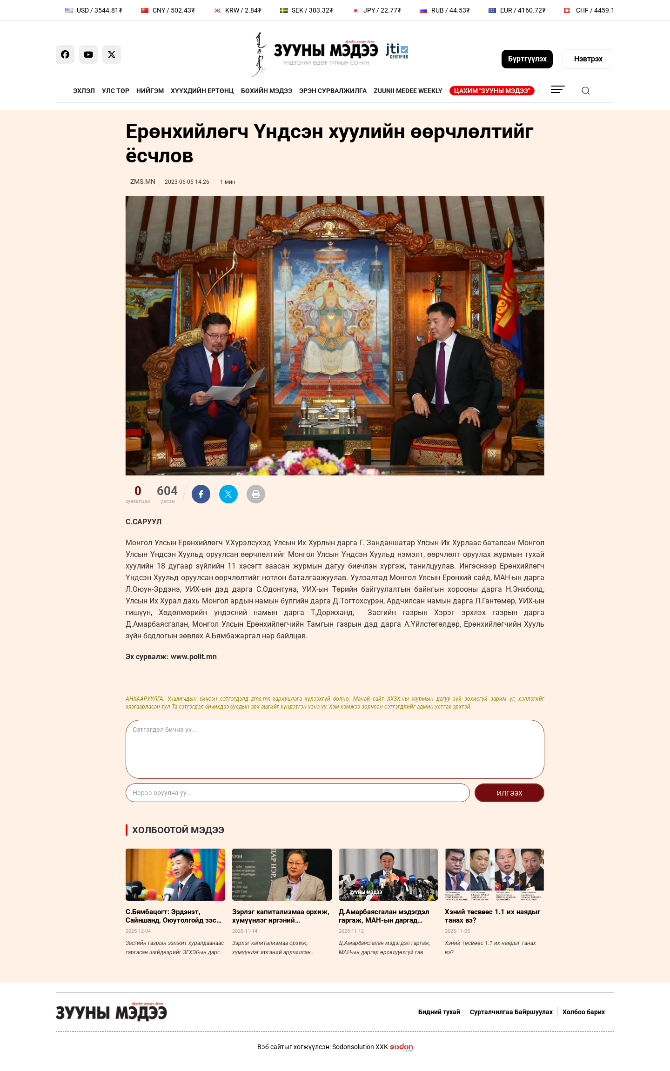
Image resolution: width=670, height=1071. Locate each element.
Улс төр (115, 90)
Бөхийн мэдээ (266, 90)
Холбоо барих (584, 1012)
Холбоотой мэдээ (178, 830)
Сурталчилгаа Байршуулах (511, 1012)
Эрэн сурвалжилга (333, 90)
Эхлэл (84, 90)
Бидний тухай (439, 1012)
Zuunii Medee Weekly (408, 90)
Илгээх (510, 793)
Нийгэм (150, 90)
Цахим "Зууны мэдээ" (492, 90)
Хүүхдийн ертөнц (202, 90)
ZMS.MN (142, 181)
